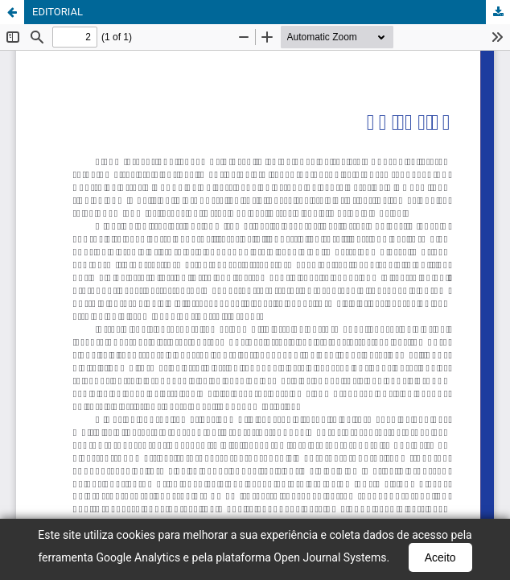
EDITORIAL (57, 12)
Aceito (440, 557)
